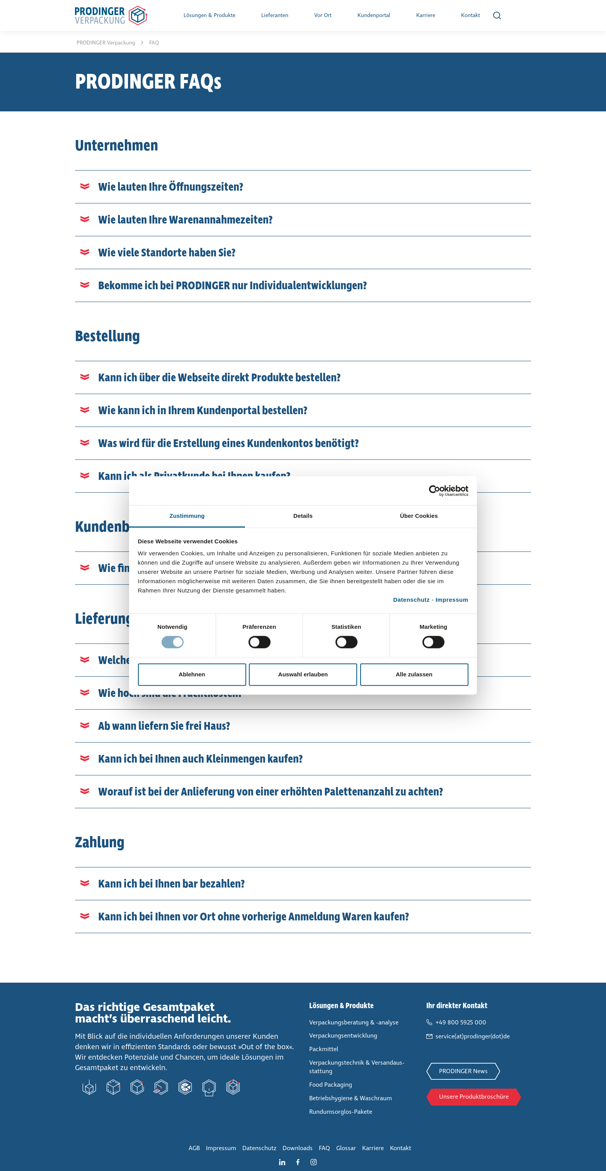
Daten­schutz (259, 1148)
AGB (194, 1148)
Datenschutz (411, 599)
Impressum (452, 599)
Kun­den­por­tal (373, 15)
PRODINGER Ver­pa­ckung (107, 42)
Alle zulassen (414, 674)
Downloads (298, 1148)
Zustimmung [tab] (187, 515)
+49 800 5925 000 (461, 1022)
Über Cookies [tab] (419, 515)
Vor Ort (323, 15)
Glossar (346, 1148)
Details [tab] (303, 515)
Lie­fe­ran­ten (274, 15)
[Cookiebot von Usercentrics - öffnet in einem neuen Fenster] (434, 491)
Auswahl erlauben (303, 674)
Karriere (425, 15)
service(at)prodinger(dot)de (473, 1036)
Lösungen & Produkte (209, 15)
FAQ (324, 1148)
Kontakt (470, 15)
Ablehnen (192, 674)
